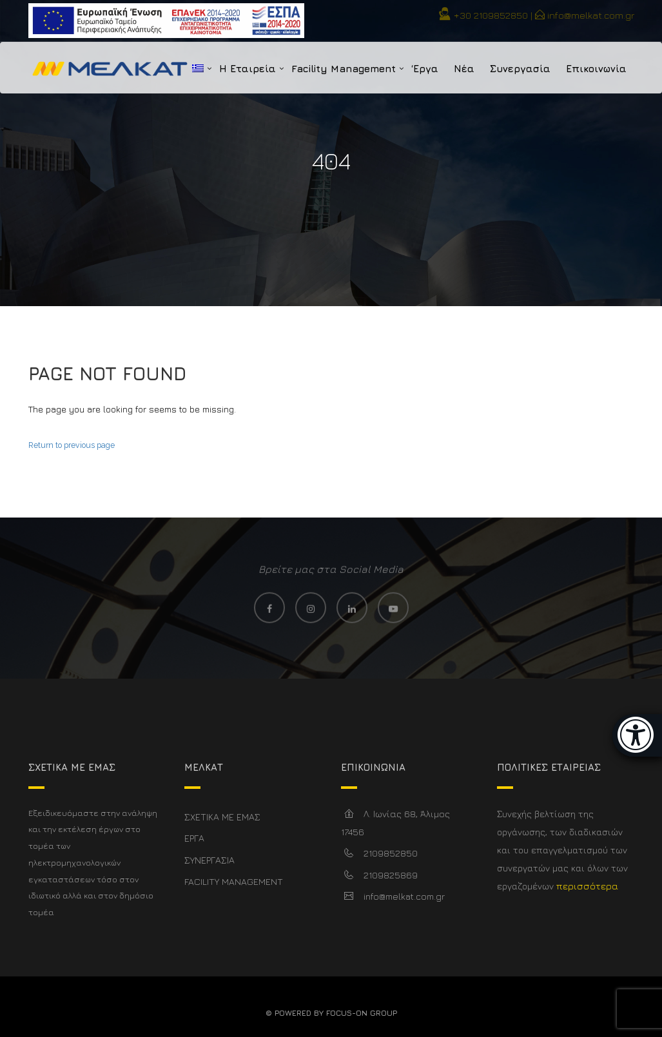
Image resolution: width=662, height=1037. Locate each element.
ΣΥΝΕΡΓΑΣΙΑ (209, 860)
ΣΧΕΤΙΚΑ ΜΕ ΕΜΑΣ (222, 816)
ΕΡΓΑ (194, 838)
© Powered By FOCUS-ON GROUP (331, 1013)
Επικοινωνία (596, 68)
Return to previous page (71, 445)
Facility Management (343, 68)
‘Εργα (424, 68)
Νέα (464, 68)
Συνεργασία (520, 68)
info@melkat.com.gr (590, 15)
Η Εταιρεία (247, 68)
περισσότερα (587, 885)
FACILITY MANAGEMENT (233, 881)
